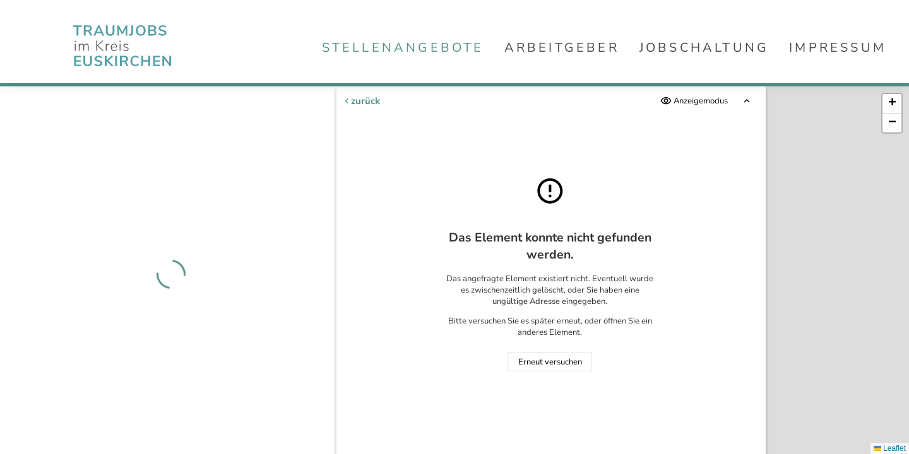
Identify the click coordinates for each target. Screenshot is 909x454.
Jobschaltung (704, 47)
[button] (891, 104)
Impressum (837, 47)
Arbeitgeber (561, 47)
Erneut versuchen (550, 362)
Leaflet (890, 448)
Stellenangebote (403, 47)
